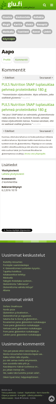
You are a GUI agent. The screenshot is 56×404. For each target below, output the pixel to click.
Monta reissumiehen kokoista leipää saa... (23, 354)
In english (22, 395)
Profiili (6, 59)
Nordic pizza (9, 309)
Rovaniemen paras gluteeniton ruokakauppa (24, 322)
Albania (6, 290)
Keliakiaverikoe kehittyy (14, 274)
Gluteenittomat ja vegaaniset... (17, 315)
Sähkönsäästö (7, 398)
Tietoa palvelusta (8, 392)
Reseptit (42, 24)
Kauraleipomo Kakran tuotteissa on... (21, 366)
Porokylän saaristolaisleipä (16, 265)
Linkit (47, 31)
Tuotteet (23, 31)
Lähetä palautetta (34, 395)
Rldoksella (8, 277)
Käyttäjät (9, 38)
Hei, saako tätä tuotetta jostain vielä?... (21, 372)
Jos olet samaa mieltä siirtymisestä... (20, 360)
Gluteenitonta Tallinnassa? (15, 284)
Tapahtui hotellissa (12, 271)
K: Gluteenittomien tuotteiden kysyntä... (22, 268)
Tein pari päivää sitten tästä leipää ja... (21, 350)
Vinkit (29, 24)
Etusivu (7, 17)
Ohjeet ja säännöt (8, 395)
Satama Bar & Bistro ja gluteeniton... (20, 319)
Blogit (6, 24)
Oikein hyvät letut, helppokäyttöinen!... (21, 377)
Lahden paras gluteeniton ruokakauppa (22, 334)
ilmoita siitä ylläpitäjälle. (35, 153)
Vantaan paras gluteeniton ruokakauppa (22, 328)
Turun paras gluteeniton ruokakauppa (21, 325)
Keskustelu (23, 17)
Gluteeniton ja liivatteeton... (16, 312)
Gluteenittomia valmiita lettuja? (18, 287)
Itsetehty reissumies (12, 262)
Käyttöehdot (30, 392)
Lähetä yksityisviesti (13, 174)
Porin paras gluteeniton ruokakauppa (21, 331)
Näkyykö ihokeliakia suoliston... (18, 280)
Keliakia (39, 17)
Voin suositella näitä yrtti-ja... (16, 363)
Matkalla (8, 31)
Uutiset (20, 392)
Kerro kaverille (43, 392)
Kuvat (36, 31)
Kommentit (21, 59)
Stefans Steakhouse (12, 306)
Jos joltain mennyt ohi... (14, 369)
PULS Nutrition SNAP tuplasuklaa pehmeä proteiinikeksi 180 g (28, 87)
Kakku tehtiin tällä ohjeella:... (16, 357)
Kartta (18, 24)
